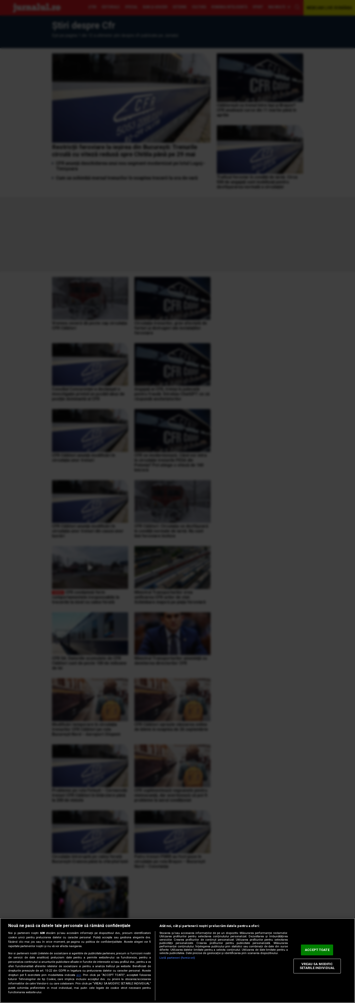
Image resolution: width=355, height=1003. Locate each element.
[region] (177, 960)
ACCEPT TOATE (317, 950)
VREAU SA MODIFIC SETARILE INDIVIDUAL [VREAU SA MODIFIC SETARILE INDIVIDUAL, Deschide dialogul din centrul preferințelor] (317, 966)
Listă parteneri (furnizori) (177, 957)
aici (78, 975)
